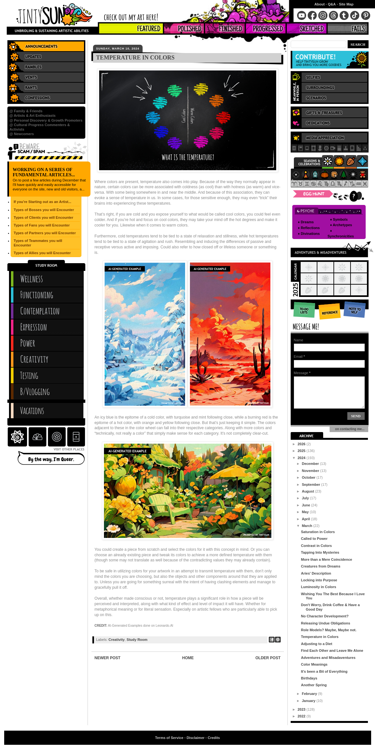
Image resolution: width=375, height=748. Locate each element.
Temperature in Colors (320, 637)
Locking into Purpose (319, 580)
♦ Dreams (306, 222)
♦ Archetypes (341, 225)
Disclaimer (196, 738)
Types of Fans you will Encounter (42, 225)
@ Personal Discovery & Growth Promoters (46, 120)
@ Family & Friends (26, 111)
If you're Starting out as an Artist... (42, 202)
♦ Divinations (309, 233)
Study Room (137, 640)
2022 (302, 716)
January (309, 701)
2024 (302, 458)
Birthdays (309, 678)
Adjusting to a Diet (316, 644)
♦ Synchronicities (341, 233)
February (310, 694)
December (311, 464)
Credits (214, 738)
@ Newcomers (22, 134)
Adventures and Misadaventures (328, 658)
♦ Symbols (339, 219)
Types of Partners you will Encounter (45, 233)
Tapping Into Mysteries (320, 552)
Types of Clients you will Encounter (43, 217)
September (311, 484)
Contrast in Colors (316, 546)
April (306, 519)
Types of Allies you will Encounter (42, 253)
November (311, 471)
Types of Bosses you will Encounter (44, 210)
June (306, 505)
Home (188, 658)
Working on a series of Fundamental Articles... (44, 172)
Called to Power (314, 538)
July (306, 498)
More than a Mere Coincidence (326, 559)
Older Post (267, 658)
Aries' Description (316, 573)
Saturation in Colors (318, 532)
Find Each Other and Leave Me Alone (332, 650)
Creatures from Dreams (320, 566)
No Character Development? (325, 616)
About (319, 4)
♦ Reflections (309, 228)
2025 (302, 451)
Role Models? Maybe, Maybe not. (328, 630)
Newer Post (108, 658)
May (306, 512)
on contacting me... (349, 429)
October (309, 477)
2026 (302, 444)
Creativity (116, 640)
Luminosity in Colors (318, 587)
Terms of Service (169, 738)
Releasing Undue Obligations (325, 623)
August (308, 491)
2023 (302, 709)
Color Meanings (314, 664)
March (307, 526)
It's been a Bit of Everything (324, 671)
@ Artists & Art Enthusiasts (33, 115)
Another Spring (314, 685)
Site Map (346, 4)
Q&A (332, 4)
